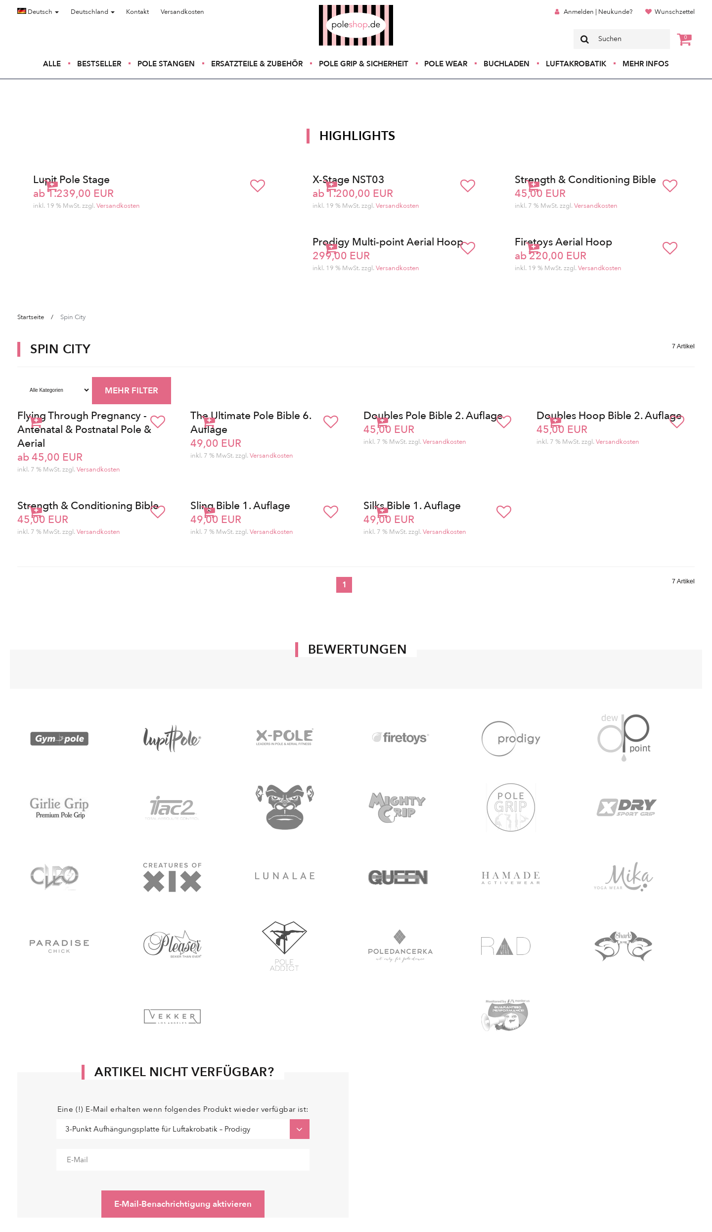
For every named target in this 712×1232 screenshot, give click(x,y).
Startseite (30, 317)
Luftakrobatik (576, 64)
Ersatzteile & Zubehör (257, 64)
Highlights (357, 136)
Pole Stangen (166, 64)
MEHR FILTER (131, 390)
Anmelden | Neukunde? (598, 11)
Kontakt (137, 11)
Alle (52, 64)
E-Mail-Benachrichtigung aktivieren (183, 1204)
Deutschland (93, 11)
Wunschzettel (675, 11)
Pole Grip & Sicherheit (363, 64)
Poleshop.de (333, 8)
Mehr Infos (646, 64)
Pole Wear (445, 64)
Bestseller (99, 64)
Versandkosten (182, 11)
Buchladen (507, 64)
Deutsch (38, 11)
